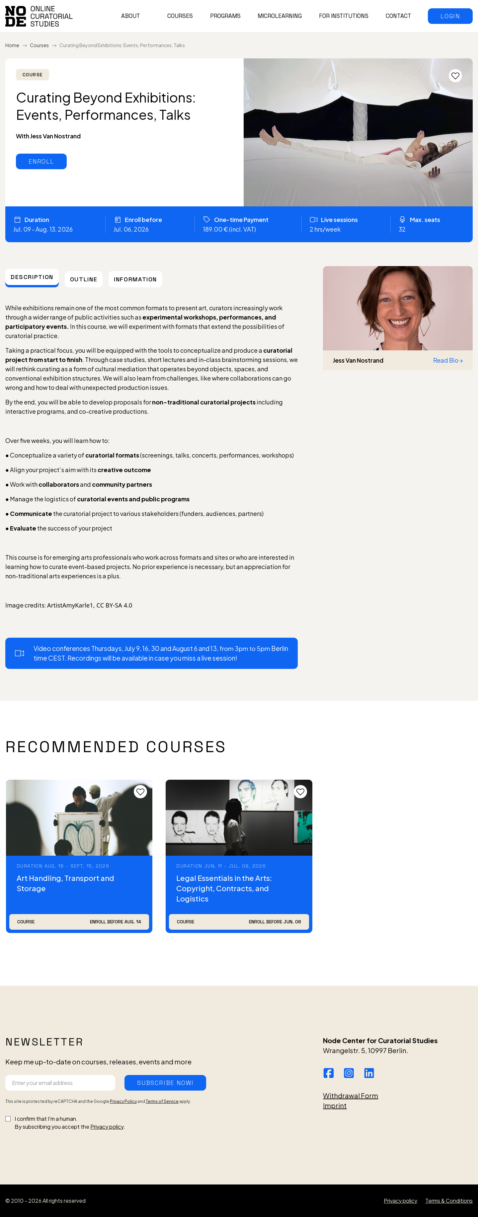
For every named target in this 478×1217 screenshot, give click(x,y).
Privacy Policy (123, 1101)
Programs (225, 16)
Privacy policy (106, 1126)
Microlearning (280, 16)
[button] (450, 16)
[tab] (32, 277)
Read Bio (448, 360)
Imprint (335, 1105)
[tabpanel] (151, 483)
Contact (398, 16)
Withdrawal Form (350, 1095)
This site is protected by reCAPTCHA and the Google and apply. (98, 1101)
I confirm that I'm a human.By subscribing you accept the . (70, 1122)
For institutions (343, 16)
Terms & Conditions (449, 1200)
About (130, 16)
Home (12, 45)
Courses (180, 16)
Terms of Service (162, 1101)
